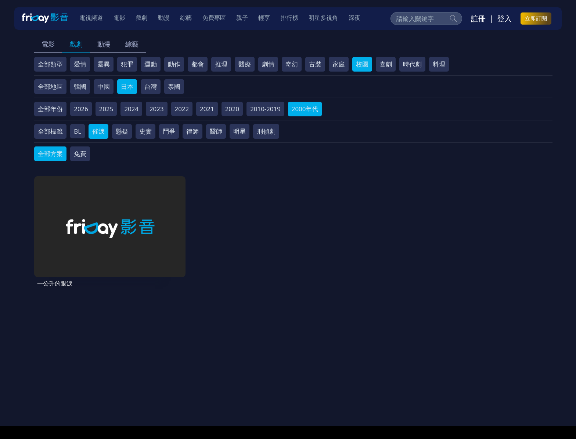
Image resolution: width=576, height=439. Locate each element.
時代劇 (412, 64)
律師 (192, 131)
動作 (174, 64)
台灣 (150, 86)
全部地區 (50, 86)
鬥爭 (169, 131)
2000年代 (305, 109)
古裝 (315, 64)
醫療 (244, 64)
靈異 (103, 64)
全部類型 (50, 64)
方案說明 (117, 386)
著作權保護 (262, 386)
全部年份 (50, 109)
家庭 (338, 64)
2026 (81, 109)
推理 (221, 64)
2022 (182, 109)
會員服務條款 (188, 386)
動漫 (104, 44)
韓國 (80, 86)
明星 (239, 131)
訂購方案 (432, 386)
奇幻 (291, 64)
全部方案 (50, 153)
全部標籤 (50, 131)
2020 (232, 109)
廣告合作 (368, 386)
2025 (106, 109)
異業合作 (297, 386)
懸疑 (122, 131)
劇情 (268, 64)
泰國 (174, 86)
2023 (157, 109)
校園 (362, 64)
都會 (197, 64)
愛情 (80, 64)
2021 (207, 109)
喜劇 (385, 64)
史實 (145, 131)
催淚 (98, 131)
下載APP (401, 386)
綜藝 (131, 44)
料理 (439, 64)
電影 (48, 44)
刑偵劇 (266, 131)
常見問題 (149, 386)
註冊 (478, 19)
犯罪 (127, 64)
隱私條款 (227, 386)
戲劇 (76, 44)
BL (77, 131)
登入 (504, 19)
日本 (127, 86)
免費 (80, 153)
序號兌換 (85, 386)
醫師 (216, 131)
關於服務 (52, 386)
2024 (131, 109)
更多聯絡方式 (494, 414)
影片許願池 (333, 386)
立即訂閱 (536, 18)
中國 (103, 86)
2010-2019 (265, 109)
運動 (150, 64)
